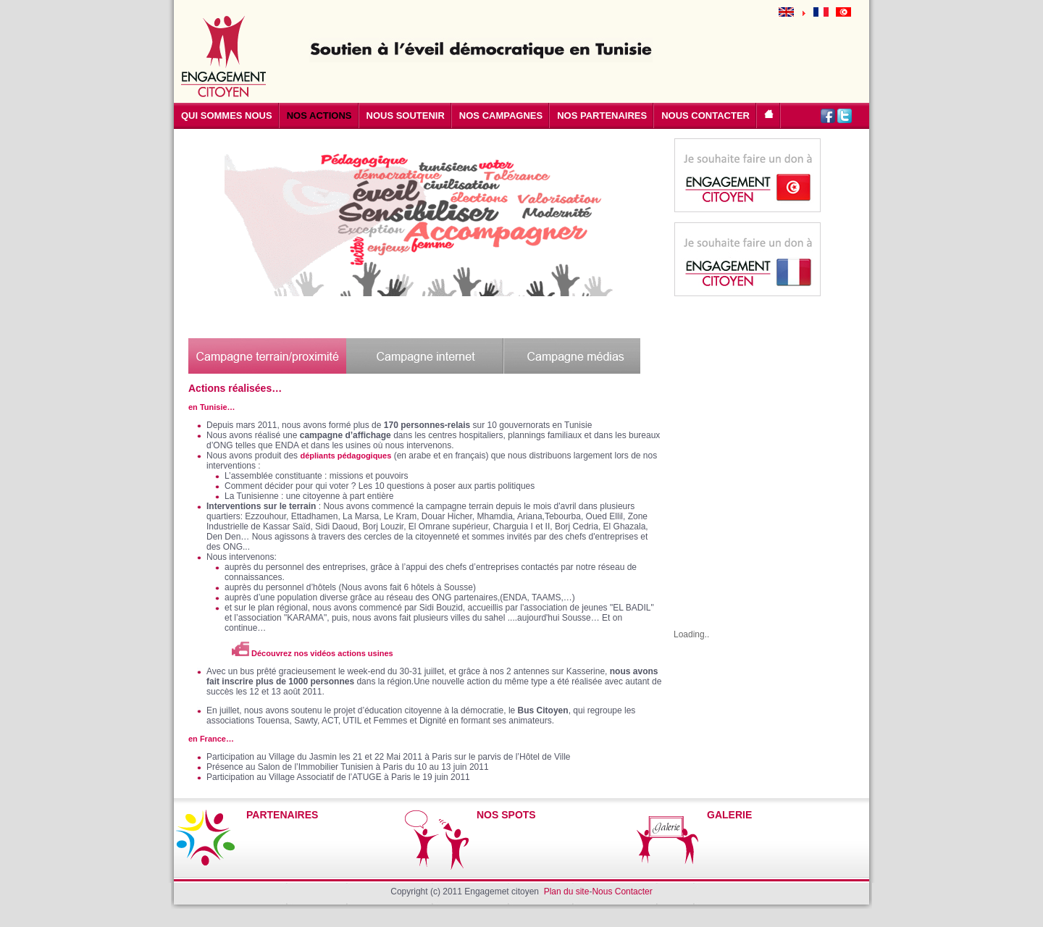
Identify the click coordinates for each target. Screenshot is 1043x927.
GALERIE (729, 815)
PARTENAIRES (282, 815)
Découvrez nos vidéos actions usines (312, 653)
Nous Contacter (622, 891)
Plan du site (567, 891)
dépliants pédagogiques (345, 455)
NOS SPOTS (506, 815)
